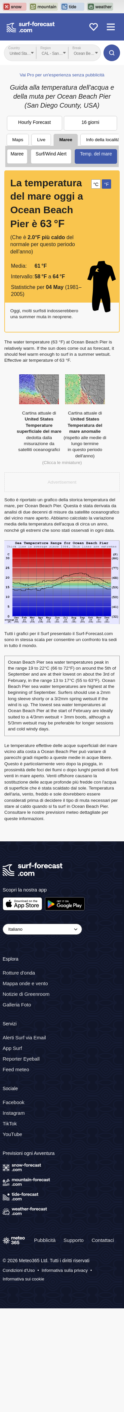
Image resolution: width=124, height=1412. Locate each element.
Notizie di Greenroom (26, 1097)
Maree (65, 243)
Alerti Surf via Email (24, 1141)
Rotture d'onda (19, 1076)
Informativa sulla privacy (65, 1373)
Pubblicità (45, 1344)
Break (76, 48)
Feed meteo (16, 1173)
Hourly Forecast (34, 226)
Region (45, 48)
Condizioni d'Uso (19, 1373)
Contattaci (103, 1344)
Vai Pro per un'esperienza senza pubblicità (62, 178)
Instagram (14, 1216)
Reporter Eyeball (21, 1162)
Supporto (73, 1344)
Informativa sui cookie (23, 1382)
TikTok (10, 1227)
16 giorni (90, 226)
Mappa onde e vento (25, 1087)
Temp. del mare (96, 257)
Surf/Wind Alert (51, 257)
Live (41, 243)
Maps (17, 243)
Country (14, 48)
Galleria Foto (17, 1108)
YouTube (12, 1238)
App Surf (12, 1152)
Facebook (13, 1206)
